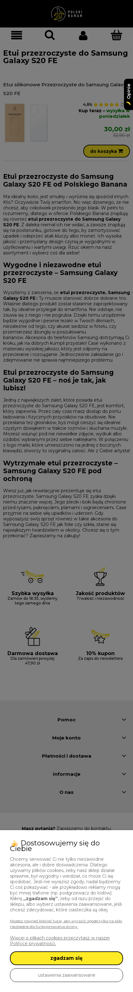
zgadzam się (66, 958)
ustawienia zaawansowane (66, 975)
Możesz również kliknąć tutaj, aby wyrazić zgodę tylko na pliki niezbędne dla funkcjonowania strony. (66, 924)
